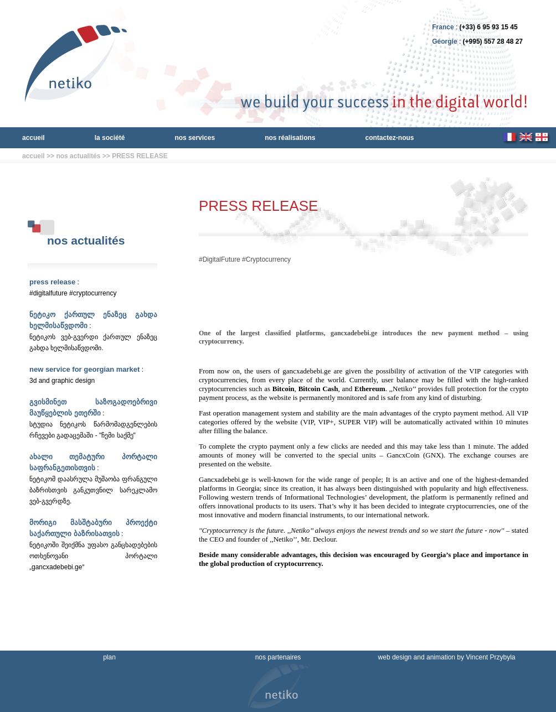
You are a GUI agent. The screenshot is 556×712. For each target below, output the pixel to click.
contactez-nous (389, 138)
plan (109, 657)
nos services (194, 138)
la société (110, 138)
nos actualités (78, 156)
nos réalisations (290, 138)
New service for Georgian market (84, 369)
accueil (33, 138)
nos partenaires (278, 657)
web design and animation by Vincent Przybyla (447, 657)
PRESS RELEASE (140, 156)
